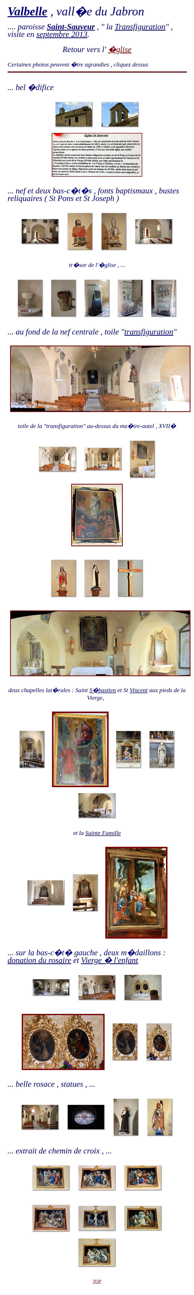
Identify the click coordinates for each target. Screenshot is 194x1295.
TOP (97, 1281)
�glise (119, 49)
